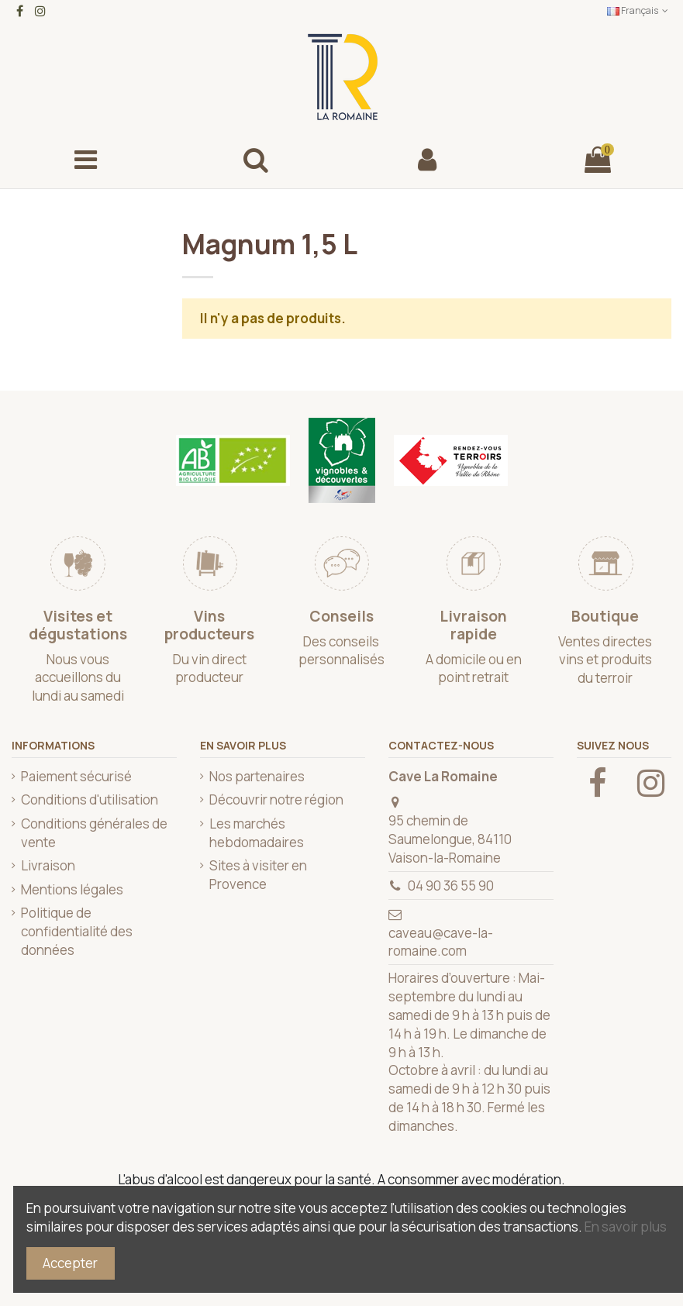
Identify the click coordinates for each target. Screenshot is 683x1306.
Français (639, 10)
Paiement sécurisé (76, 776)
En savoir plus (626, 1226)
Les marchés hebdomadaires (256, 833)
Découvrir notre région (276, 799)
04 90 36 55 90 (451, 885)
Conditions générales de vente (94, 833)
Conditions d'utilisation (89, 799)
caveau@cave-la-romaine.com (440, 942)
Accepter (70, 1263)
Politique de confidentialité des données (77, 931)
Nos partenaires (257, 776)
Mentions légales (72, 889)
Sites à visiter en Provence (258, 874)
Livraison (48, 865)
